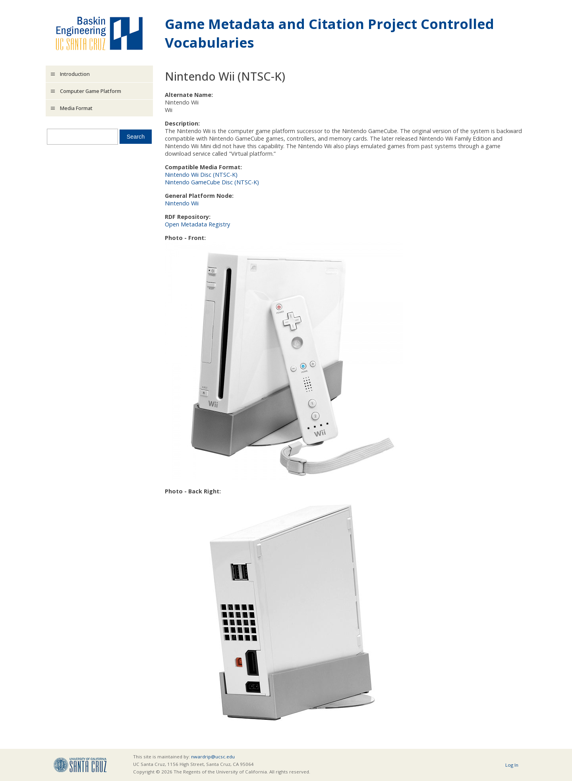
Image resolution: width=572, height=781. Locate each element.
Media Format (76, 108)
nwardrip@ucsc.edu (213, 757)
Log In (511, 765)
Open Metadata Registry (197, 224)
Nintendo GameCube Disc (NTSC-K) (212, 182)
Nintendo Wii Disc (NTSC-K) (201, 174)
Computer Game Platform (90, 91)
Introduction (75, 73)
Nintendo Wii (182, 203)
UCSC (80, 765)
